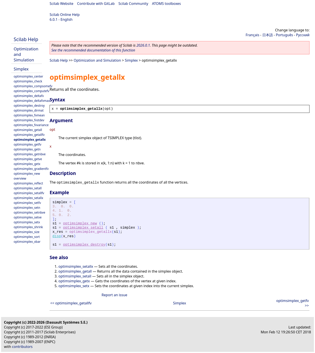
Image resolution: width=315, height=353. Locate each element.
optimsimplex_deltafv (29, 96)
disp (56, 236)
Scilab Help (26, 39)
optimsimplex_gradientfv (31, 169)
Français (252, 34)
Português (284, 34)
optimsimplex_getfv (27, 144)
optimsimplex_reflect (28, 183)
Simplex (21, 69)
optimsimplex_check (28, 81)
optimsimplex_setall (28, 188)
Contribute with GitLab (96, 3)
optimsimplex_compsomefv (33, 86)
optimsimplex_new (27, 173)
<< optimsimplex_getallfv (70, 303)
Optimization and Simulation (97, 60)
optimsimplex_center (28, 76)
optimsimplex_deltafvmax (32, 101)
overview (20, 178)
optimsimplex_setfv (27, 203)
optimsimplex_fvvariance (31, 125)
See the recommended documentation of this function (93, 50)
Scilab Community (133, 3)
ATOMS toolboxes (166, 3)
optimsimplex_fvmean (29, 115)
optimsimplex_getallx (30, 139)
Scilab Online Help (65, 14)
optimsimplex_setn (27, 207)
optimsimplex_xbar (27, 241)
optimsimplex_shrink (28, 227)
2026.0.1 (143, 45)
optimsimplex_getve (28, 159)
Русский (302, 34)
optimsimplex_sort (27, 237)
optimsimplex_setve (28, 217)
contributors (22, 346)
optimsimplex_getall (28, 130)
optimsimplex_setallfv (29, 193)
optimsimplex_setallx (28, 198)
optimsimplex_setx (27, 222)
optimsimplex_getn (27, 149)
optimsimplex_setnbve (29, 212)
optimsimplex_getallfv (29, 135)
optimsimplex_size (26, 232)
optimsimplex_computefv (31, 91)
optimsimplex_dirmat (29, 110)
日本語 (267, 34)
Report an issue (114, 294)
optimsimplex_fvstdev (29, 120)
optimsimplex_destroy (29, 105)
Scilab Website (61, 3)
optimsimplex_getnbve (30, 154)
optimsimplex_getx (27, 164)
